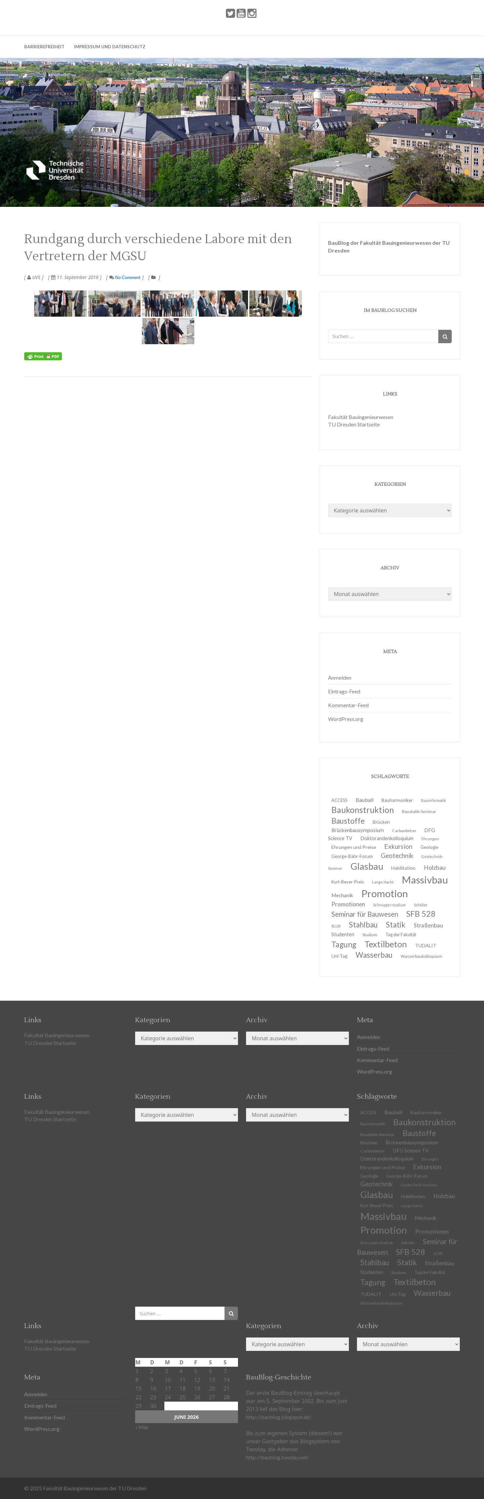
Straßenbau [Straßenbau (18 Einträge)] (428, 925)
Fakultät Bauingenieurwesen (360, 417)
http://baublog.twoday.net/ (277, 1457)
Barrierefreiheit (44, 46)
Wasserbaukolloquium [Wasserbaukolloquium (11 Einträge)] (421, 956)
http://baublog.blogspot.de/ (278, 1417)
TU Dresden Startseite (354, 424)
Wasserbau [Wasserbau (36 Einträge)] (374, 954)
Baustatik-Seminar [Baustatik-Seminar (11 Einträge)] (419, 811)
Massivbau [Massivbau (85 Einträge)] (425, 879)
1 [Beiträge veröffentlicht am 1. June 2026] (136, 1371)
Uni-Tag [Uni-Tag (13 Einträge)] (339, 956)
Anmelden (339, 677)
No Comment (124, 277)
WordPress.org (345, 719)
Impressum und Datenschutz (110, 46)
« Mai (141, 1427)
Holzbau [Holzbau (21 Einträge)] (444, 1195)
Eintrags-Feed (344, 691)
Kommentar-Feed (348, 705)
